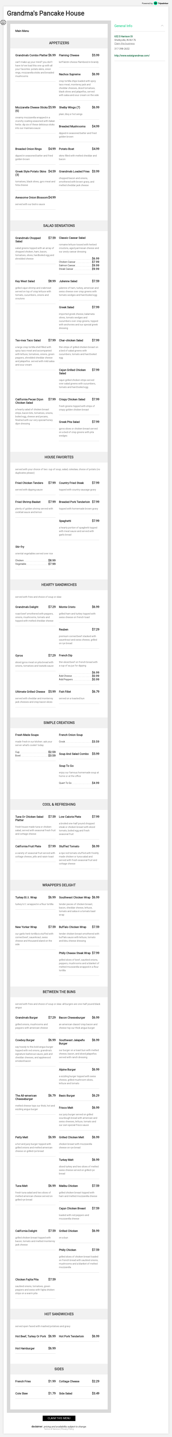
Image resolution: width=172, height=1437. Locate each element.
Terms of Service (52, 1429)
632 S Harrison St (123, 36)
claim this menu (59, 1418)
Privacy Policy (67, 1429)
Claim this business (124, 43)
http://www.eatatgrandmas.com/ (132, 55)
